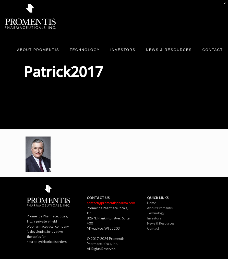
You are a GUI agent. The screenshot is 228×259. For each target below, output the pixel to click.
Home (151, 203)
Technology (155, 213)
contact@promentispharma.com (111, 203)
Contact (153, 228)
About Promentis (160, 208)
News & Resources (160, 223)
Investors (154, 218)
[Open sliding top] (222, 5)
